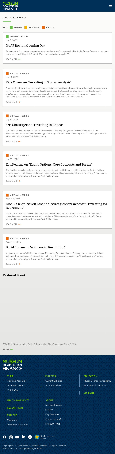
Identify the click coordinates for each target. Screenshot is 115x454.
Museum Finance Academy (97, 380)
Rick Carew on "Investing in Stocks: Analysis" (38, 82)
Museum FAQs (52, 423)
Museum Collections (17, 424)
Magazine (12, 419)
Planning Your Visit (16, 380)
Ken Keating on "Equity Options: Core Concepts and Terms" (49, 165)
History (49, 409)
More (6, 349)
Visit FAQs (12, 390)
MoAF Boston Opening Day (25, 46)
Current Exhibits (53, 380)
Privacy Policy (9, 448)
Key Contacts (52, 414)
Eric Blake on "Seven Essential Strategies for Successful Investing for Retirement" (56, 206)
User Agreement (25, 448)
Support (89, 392)
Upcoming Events (18, 400)
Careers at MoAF (54, 419)
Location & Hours (16, 385)
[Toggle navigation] (110, 6)
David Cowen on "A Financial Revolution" (35, 247)
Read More (11, 59)
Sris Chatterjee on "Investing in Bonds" (34, 125)
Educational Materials (95, 385)
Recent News (15, 407)
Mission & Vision (53, 405)
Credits (38, 448)
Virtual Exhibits (53, 385)
